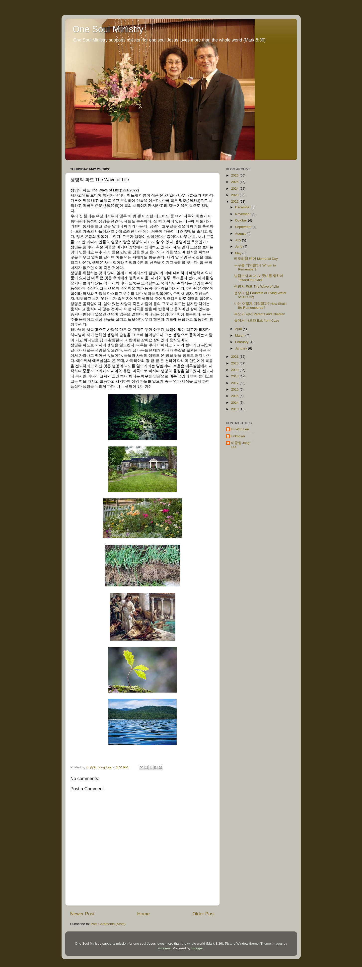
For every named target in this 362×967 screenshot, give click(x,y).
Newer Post (82, 913)
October (241, 220)
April (239, 329)
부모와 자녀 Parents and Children (259, 314)
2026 (235, 175)
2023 (235, 195)
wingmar (164, 948)
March (240, 335)
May (238, 253)
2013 (235, 409)
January (241, 348)
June (239, 246)
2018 (235, 376)
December (243, 207)
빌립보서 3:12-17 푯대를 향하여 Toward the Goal (258, 278)
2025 (235, 182)
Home (143, 913)
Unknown (238, 436)
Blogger (197, 948)
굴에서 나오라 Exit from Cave (256, 320)
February (242, 342)
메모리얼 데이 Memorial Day (256, 259)
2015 (235, 396)
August (241, 233)
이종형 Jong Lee (240, 445)
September (244, 227)
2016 (235, 389)
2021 (235, 356)
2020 (235, 363)
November (243, 214)
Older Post (203, 913)
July (238, 240)
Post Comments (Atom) (108, 924)
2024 (235, 188)
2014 (235, 402)
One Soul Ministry (108, 29)
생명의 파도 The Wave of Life (256, 286)
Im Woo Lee (240, 429)
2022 (235, 201)
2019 (235, 370)
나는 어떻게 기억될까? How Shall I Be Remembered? (260, 305)
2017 (235, 383)
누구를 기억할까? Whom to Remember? (255, 267)
